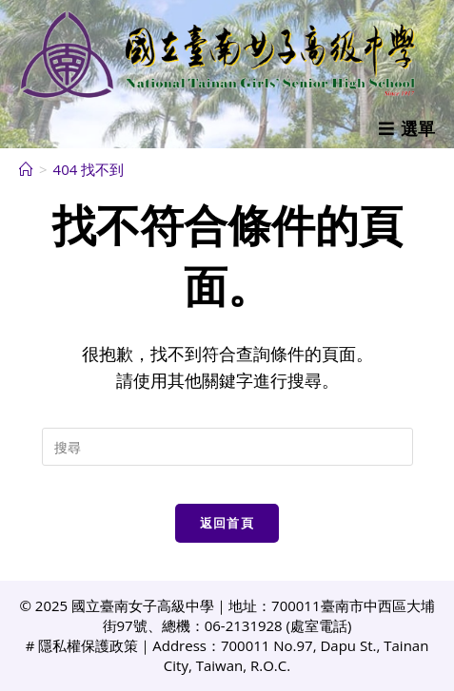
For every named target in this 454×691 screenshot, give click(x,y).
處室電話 (318, 625)
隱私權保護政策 (88, 645)
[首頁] (26, 169)
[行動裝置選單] (407, 128)
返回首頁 (227, 522)
